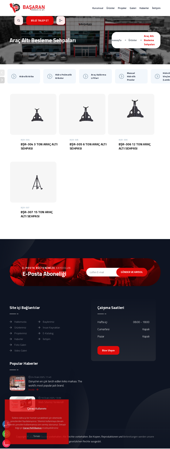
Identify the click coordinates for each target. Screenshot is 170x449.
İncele (33, 390)
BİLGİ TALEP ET (40, 20)
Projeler (122, 8)
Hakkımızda (18, 322)
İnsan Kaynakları (49, 328)
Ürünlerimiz (18, 328)
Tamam (36, 436)
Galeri (133, 8)
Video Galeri (18, 351)
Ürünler (110, 8)
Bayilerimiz (46, 322)
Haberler (144, 8)
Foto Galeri (18, 345)
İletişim (156, 8)
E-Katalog (45, 333)
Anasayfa (115, 40)
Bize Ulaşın (108, 351)
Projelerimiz (18, 333)
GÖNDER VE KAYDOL (129, 272)
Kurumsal (97, 8)
